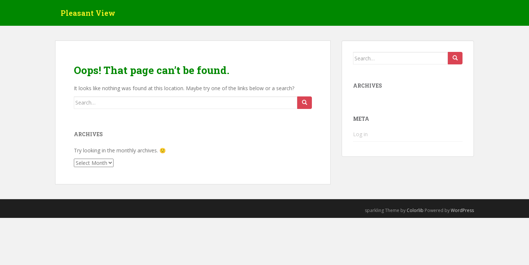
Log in (360, 134)
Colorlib (415, 210)
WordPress (462, 210)
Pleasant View (88, 13)
